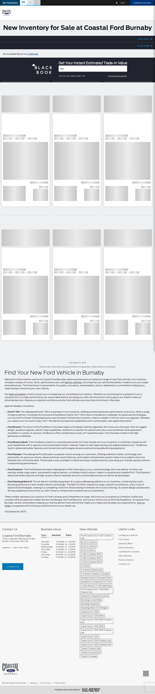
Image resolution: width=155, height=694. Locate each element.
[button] (10, 3)
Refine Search (144, 39)
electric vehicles (73, 382)
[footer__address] (19, 540)
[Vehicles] (93, 69)
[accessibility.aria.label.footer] (91, 690)
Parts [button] (68, 535)
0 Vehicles (33, 54)
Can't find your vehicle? (117, 76)
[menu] (149, 13)
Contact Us (12, 566)
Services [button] (56, 535)
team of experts (17, 394)
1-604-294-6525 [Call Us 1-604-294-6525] (20, 547)
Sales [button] (43, 535)
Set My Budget (143, 46)
